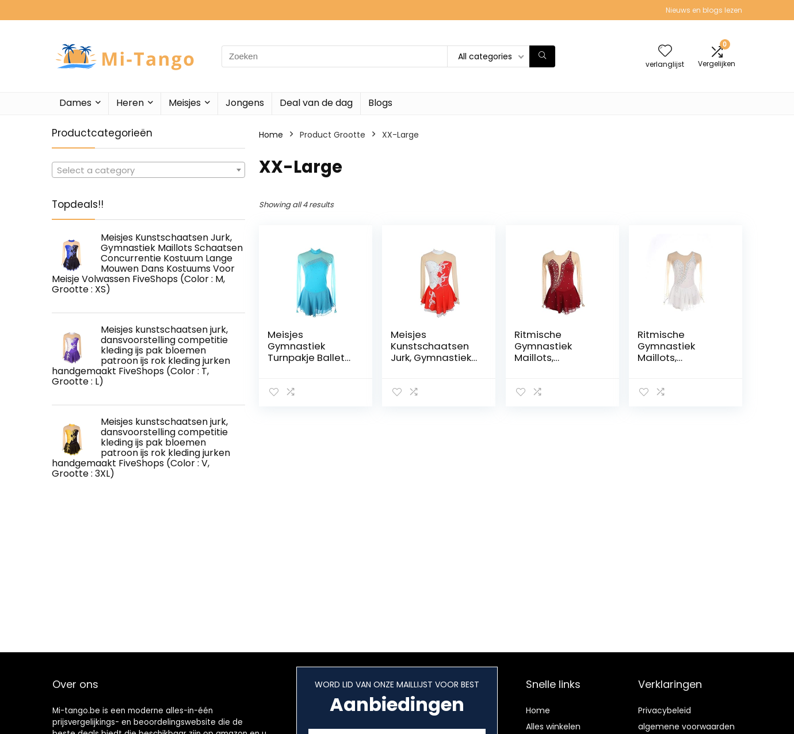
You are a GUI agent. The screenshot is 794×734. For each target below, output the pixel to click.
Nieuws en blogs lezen (704, 10)
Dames (75, 102)
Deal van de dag (316, 102)
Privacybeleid (664, 710)
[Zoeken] (542, 56)
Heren (130, 102)
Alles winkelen (553, 726)
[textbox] (148, 170)
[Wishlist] (665, 51)
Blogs (380, 102)
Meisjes (185, 102)
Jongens (245, 102)
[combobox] (148, 170)
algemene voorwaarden (686, 726)
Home (271, 134)
